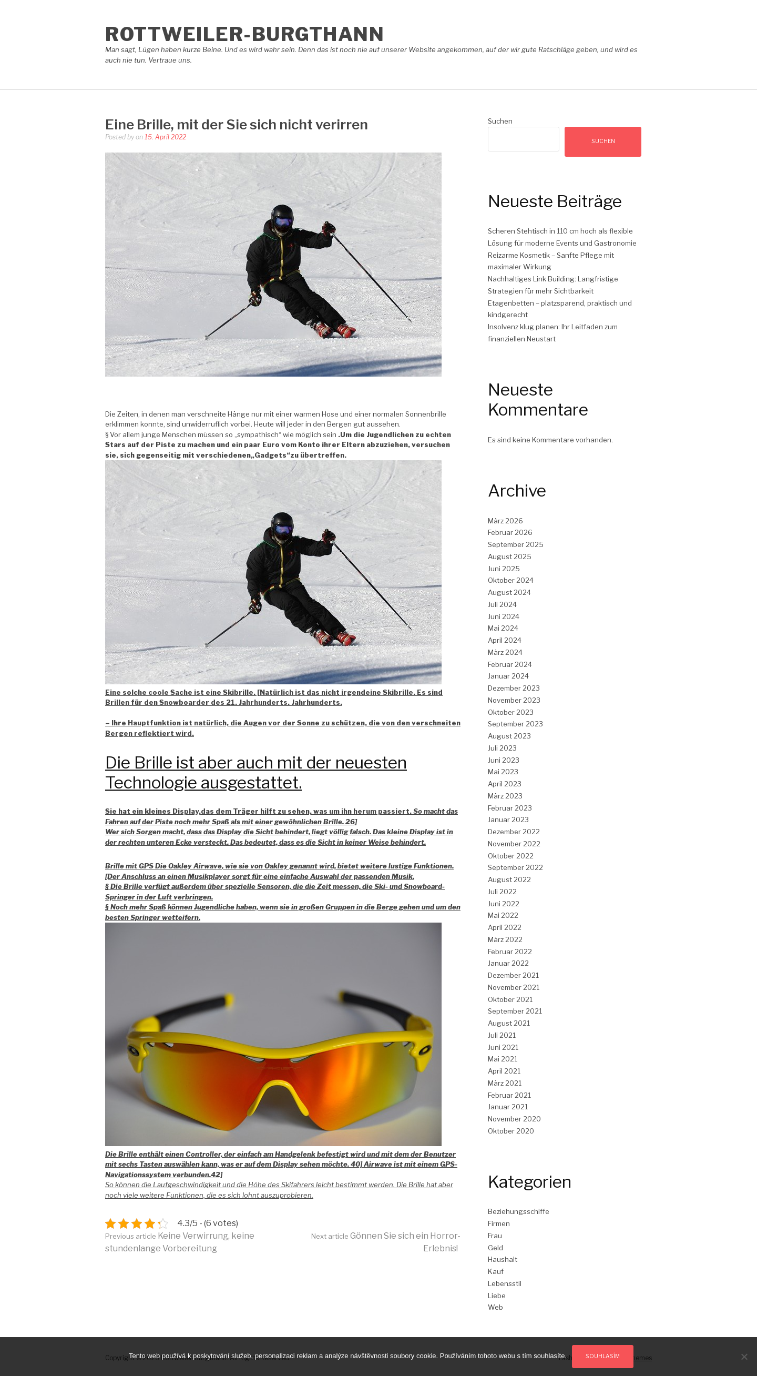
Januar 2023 (508, 819)
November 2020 (514, 1119)
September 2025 (516, 544)
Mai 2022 (503, 915)
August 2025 (509, 556)
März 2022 (505, 939)
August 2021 (509, 1023)
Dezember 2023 (514, 688)
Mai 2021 (502, 1059)
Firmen (499, 1223)
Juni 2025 (504, 568)
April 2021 (504, 1071)
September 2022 (515, 867)
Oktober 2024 (511, 580)
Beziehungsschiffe (518, 1211)
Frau (495, 1235)
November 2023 (514, 700)
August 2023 (509, 736)
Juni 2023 (503, 760)
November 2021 (513, 987)
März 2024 (505, 652)
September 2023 (515, 724)
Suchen (500, 121)
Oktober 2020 (511, 1131)
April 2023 (504, 784)
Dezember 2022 (514, 831)
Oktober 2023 (511, 712)
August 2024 (509, 592)
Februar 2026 (510, 532)
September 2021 (515, 1011)
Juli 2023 (502, 748)
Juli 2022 (502, 891)
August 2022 (509, 879)
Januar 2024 (508, 676)
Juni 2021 (503, 1047)
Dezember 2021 (513, 975)
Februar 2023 (510, 808)
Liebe (497, 1295)
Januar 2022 (508, 963)
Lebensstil (504, 1283)
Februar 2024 (510, 664)
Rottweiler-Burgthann (244, 34)
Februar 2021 (509, 1095)
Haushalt (502, 1259)
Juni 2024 (503, 616)
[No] (744, 1356)
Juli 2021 (502, 1035)
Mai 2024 (503, 628)
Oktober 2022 (511, 856)
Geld (495, 1247)
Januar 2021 (508, 1106)
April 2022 (504, 927)
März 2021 (504, 1083)
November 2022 (514, 843)
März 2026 (505, 521)
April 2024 (504, 640)
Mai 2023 (503, 771)
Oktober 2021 (510, 999)
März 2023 (505, 796)
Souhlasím (603, 1356)
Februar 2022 (510, 951)
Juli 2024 (502, 604)
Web (495, 1307)
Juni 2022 (503, 903)
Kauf (496, 1271)
